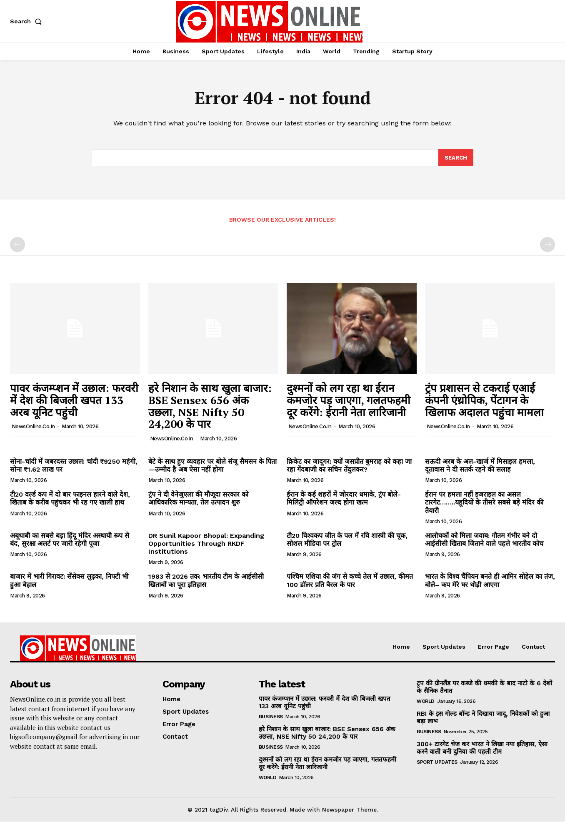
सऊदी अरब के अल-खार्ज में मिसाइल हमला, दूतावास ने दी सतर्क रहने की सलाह (480, 465)
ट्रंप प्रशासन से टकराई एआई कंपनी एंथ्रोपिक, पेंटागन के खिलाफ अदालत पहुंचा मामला (484, 400)
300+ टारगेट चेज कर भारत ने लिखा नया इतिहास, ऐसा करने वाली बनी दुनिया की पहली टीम (482, 748)
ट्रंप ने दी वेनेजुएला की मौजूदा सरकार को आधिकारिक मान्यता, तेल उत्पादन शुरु (198, 499)
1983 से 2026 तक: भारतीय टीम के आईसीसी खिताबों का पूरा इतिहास (206, 581)
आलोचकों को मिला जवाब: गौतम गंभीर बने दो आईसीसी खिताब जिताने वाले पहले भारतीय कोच (484, 539)
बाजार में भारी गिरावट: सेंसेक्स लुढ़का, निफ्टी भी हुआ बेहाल (69, 581)
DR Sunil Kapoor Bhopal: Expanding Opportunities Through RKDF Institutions (206, 543)
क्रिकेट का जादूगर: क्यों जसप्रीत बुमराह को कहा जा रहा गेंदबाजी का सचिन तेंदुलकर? (349, 465)
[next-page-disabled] (547, 244)
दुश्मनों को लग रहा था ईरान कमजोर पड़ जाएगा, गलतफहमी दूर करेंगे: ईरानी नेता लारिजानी (348, 400)
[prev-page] (17, 244)
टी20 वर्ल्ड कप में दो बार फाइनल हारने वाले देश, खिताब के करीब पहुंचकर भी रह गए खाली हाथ (70, 499)
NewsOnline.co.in (33, 427)
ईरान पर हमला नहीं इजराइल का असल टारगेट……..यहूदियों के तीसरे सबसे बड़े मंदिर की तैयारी (484, 503)
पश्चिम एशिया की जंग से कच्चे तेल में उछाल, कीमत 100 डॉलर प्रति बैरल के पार (350, 581)
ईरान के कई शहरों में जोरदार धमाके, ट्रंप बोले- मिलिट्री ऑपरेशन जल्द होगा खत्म (344, 499)
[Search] (455, 158)
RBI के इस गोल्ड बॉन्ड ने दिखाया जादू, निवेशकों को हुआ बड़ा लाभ (483, 717)
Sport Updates (437, 762)
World (268, 778)
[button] (27, 21)
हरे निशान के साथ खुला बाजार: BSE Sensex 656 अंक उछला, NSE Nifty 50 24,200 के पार (210, 406)
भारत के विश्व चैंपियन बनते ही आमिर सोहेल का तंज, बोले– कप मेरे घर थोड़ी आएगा (490, 581)
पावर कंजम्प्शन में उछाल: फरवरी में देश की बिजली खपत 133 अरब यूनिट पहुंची (74, 400)
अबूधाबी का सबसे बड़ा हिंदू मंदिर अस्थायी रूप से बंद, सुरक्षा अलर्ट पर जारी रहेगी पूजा (69, 539)
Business (271, 717)
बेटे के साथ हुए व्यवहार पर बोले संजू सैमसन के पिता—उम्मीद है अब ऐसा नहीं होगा (212, 465)
